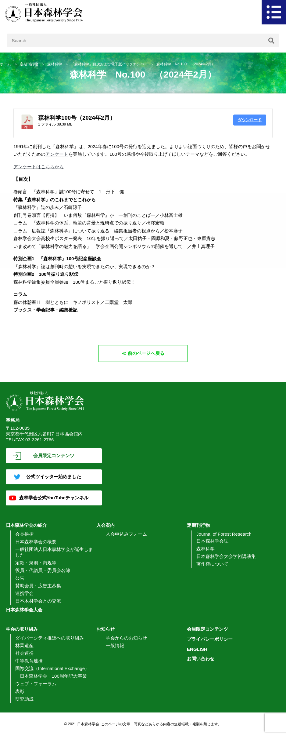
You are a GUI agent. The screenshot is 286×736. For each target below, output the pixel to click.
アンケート (56, 154)
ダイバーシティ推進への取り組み (49, 637)
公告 (19, 578)
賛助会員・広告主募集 (38, 585)
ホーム (6, 64)
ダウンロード (250, 120)
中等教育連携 (29, 660)
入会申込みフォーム (126, 534)
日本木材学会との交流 (38, 600)
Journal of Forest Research (224, 534)
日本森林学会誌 (212, 541)
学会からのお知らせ (126, 637)
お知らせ (105, 629)
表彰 (19, 691)
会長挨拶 (24, 534)
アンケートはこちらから (38, 166)
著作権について (212, 564)
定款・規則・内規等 (35, 562)
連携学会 (24, 593)
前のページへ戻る (146, 353)
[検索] (271, 40)
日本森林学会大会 (24, 609)
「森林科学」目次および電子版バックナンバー (109, 64)
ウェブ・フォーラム (35, 683)
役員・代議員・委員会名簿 (42, 570)
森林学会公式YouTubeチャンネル (53, 497)
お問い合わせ (200, 658)
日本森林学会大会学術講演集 (226, 556)
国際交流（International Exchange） (52, 668)
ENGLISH (197, 649)
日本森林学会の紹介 (26, 525)
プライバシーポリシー (210, 639)
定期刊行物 (29, 64)
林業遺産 (24, 645)
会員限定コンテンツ (53, 455)
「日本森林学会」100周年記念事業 (51, 676)
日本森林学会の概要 (35, 541)
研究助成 (24, 698)
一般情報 (115, 645)
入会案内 (105, 525)
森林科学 (54, 64)
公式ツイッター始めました (53, 476)
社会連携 (24, 653)
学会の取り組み (22, 629)
